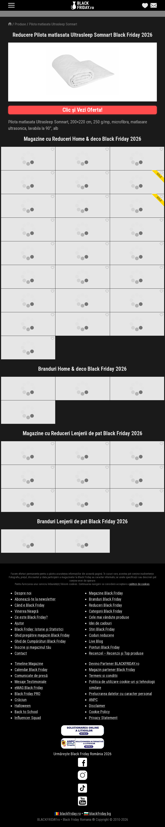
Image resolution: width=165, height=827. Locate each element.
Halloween (23, 705)
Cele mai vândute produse (109, 617)
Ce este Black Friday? (31, 617)
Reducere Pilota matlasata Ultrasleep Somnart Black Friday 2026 (83, 35)
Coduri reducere (101, 635)
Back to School (26, 711)
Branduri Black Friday (105, 599)
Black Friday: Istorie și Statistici (39, 629)
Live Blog (96, 641)
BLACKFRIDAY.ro (85, 5)
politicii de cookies (139, 584)
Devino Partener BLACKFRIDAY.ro (114, 663)
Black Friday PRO (27, 693)
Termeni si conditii (103, 675)
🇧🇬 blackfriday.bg (97, 813)
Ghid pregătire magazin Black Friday (42, 635)
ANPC (93, 699)
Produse (20, 24)
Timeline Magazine (29, 663)
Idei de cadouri (100, 623)
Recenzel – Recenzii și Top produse (116, 653)
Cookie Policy (99, 711)
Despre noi (23, 593)
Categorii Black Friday (105, 611)
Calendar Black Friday (31, 669)
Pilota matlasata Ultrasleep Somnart (53, 24)
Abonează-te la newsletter (35, 599)
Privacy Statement (103, 717)
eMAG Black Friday (29, 687)
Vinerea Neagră (26, 611)
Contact (21, 653)
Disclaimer (97, 705)
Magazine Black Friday (106, 593)
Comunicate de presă (31, 675)
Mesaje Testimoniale (30, 681)
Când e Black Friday (29, 605)
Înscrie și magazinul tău (33, 647)
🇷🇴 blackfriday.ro (67, 813)
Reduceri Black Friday (105, 605)
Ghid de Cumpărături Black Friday (40, 641)
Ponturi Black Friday (104, 647)
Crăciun (21, 699)
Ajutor (19, 623)
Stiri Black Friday (102, 629)
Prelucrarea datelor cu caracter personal (120, 693)
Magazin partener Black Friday (112, 669)
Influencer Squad (28, 717)
